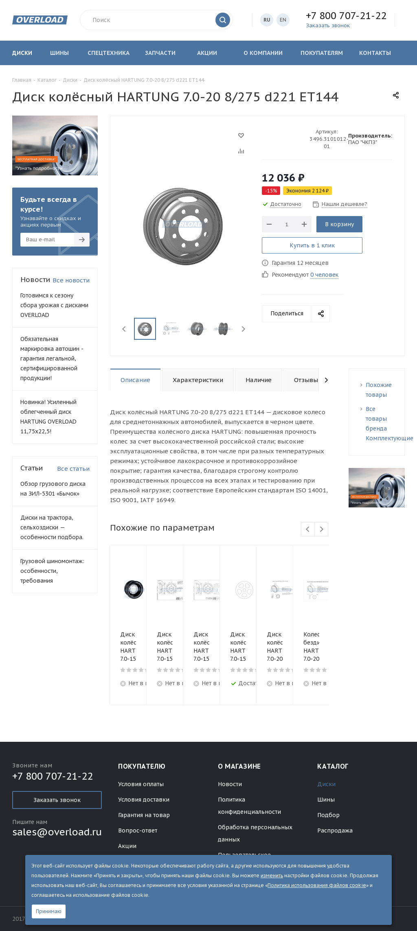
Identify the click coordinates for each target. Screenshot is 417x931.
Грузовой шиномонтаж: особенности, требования (52, 570)
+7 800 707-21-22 (346, 15)
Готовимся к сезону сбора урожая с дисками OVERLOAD (54, 305)
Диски (326, 784)
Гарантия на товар (144, 815)
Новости (230, 784)
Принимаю (48, 911)
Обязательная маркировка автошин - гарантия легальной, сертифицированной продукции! (51, 358)
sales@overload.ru (57, 832)
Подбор (328, 815)
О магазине (239, 766)
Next (243, 329)
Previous (124, 329)
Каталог (332, 766)
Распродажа (335, 830)
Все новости (71, 280)
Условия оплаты (141, 784)
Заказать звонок (57, 800)
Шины (326, 799)
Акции (127, 846)
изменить (272, 875)
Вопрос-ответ (137, 830)
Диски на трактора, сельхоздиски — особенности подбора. (51, 527)
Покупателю (141, 766)
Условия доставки (143, 799)
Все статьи (73, 468)
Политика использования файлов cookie (317, 885)
